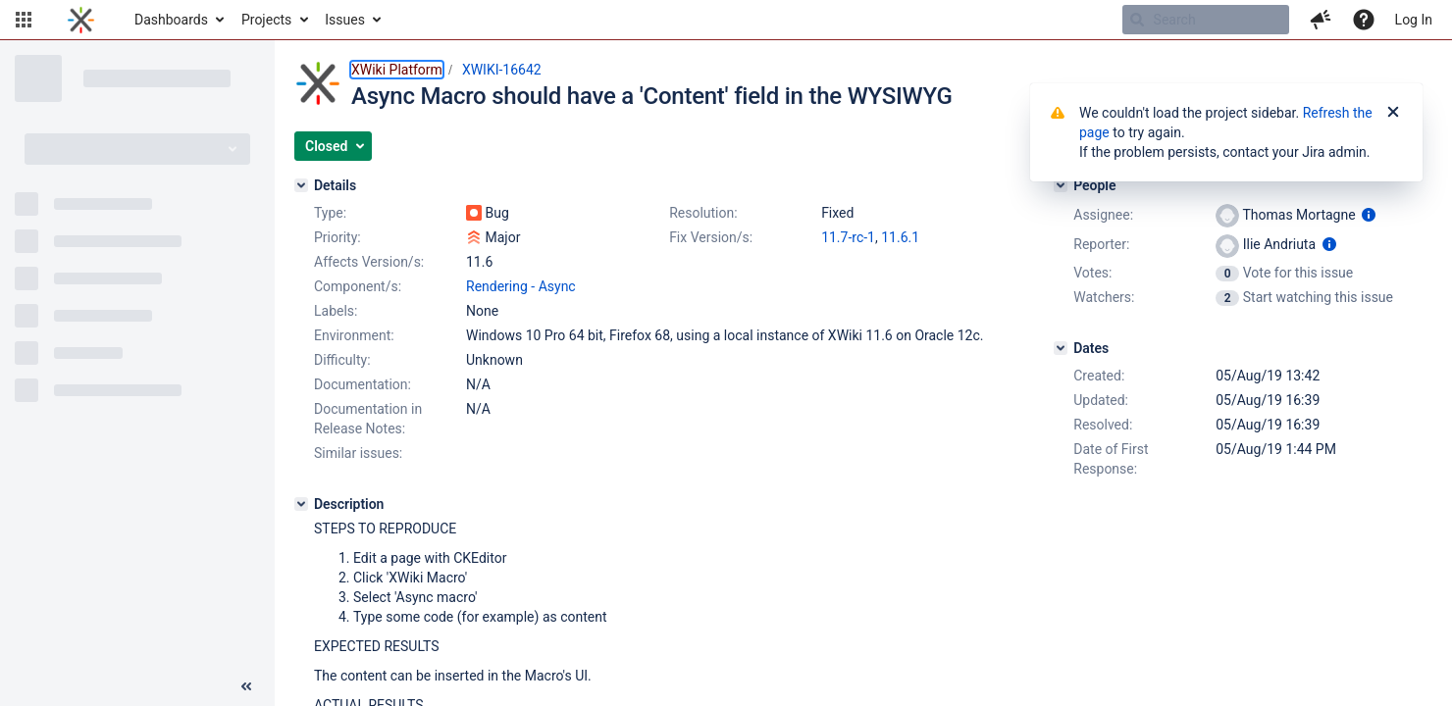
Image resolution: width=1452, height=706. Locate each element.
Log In (1413, 19)
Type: (330, 213)
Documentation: (362, 384)
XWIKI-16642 (502, 69)
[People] (1060, 185)
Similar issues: (358, 453)
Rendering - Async (521, 286)
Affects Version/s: (369, 262)
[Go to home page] (81, 19)
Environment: (354, 335)
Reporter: (1101, 244)
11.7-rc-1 (848, 237)
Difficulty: (342, 360)
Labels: (335, 311)
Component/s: (357, 286)
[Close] (1393, 113)
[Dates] (1060, 348)
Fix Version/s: (710, 237)
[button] (23, 19)
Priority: (337, 237)
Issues (345, 19)
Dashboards (171, 19)
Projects (266, 19)
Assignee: (1103, 215)
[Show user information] (1368, 215)
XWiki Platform (396, 69)
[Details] (301, 185)
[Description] (301, 504)
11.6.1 (900, 237)
